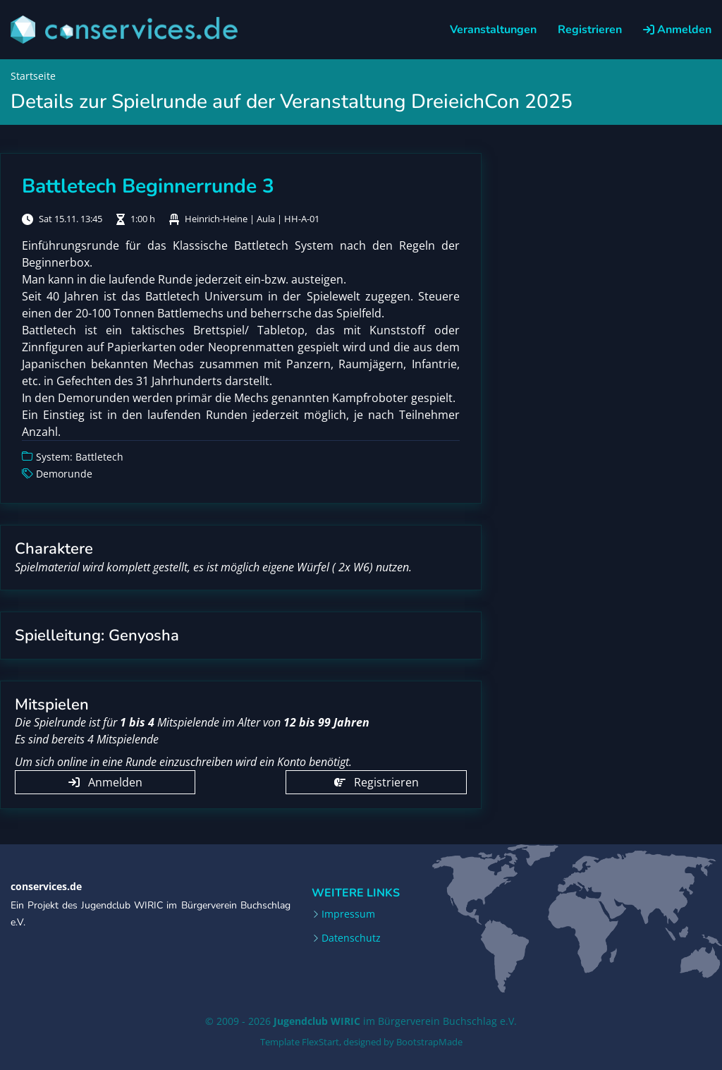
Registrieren (590, 29)
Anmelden (677, 29)
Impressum (348, 914)
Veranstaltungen (493, 29)
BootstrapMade (429, 1041)
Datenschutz (351, 938)
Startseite (33, 76)
